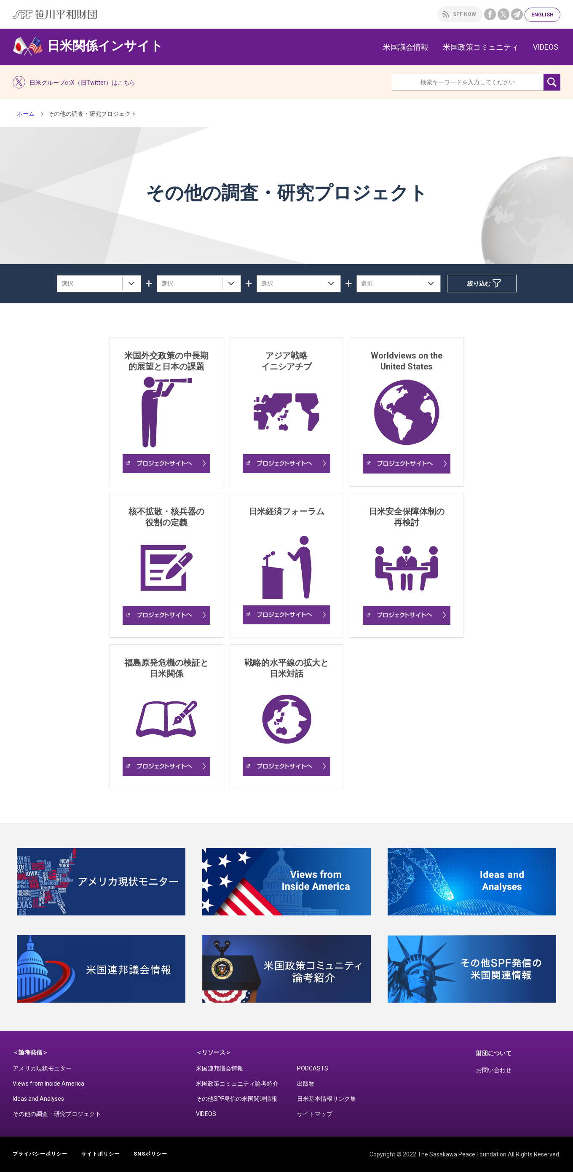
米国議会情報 (405, 47)
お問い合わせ (493, 1070)
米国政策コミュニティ (481, 47)
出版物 (306, 1083)
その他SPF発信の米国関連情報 (236, 1098)
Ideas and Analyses (38, 1098)
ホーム (26, 113)
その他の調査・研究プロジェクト (57, 1113)
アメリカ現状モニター (42, 1068)
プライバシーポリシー (40, 1154)
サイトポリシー (100, 1154)
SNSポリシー (150, 1154)
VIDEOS (545, 47)
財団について (493, 1053)
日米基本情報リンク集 (326, 1098)
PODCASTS (312, 1068)
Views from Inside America (48, 1083)
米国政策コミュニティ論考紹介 (237, 1083)
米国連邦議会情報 (219, 1068)
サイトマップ (314, 1113)
